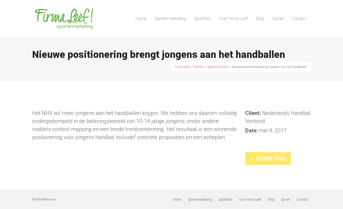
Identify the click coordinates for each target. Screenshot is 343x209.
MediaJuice (49, 199)
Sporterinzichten (272, 142)
